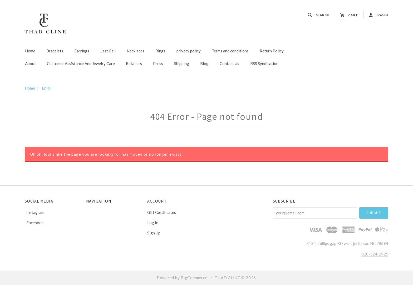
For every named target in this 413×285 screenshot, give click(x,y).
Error (46, 88)
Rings (160, 50)
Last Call (108, 50)
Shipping (181, 63)
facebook (34, 222)
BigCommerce (194, 277)
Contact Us (229, 63)
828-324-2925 (374, 254)
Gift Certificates (161, 212)
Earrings (81, 50)
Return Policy (272, 50)
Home (30, 50)
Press (158, 63)
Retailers (134, 63)
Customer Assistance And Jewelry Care (81, 63)
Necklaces (135, 50)
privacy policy (188, 50)
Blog (204, 63)
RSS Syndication (264, 63)
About (30, 63)
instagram (34, 212)
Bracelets (54, 50)
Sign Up (153, 232)
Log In (152, 222)
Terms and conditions (230, 50)
